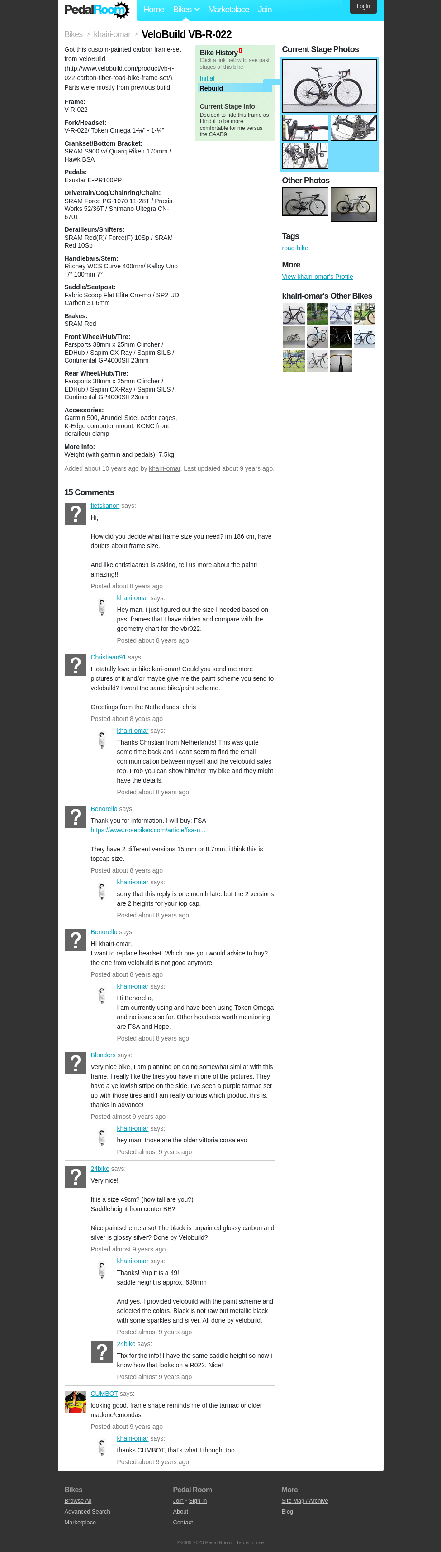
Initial (207, 78)
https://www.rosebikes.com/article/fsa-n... (148, 830)
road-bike (295, 248)
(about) (240, 50)
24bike (75, 1177)
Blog (288, 1511)
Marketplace (228, 9)
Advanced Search (87, 1511)
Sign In (198, 1500)
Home (153, 9)
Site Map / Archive (305, 1500)
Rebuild (211, 88)
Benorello (75, 817)
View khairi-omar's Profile (317, 276)
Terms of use (250, 1542)
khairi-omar (164, 468)
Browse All (78, 1500)
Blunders (75, 1063)
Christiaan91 (75, 665)
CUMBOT (75, 1402)
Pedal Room (97, 10)
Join (264, 9)
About (180, 1511)
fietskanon (75, 514)
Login (363, 6)
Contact (183, 1522)
